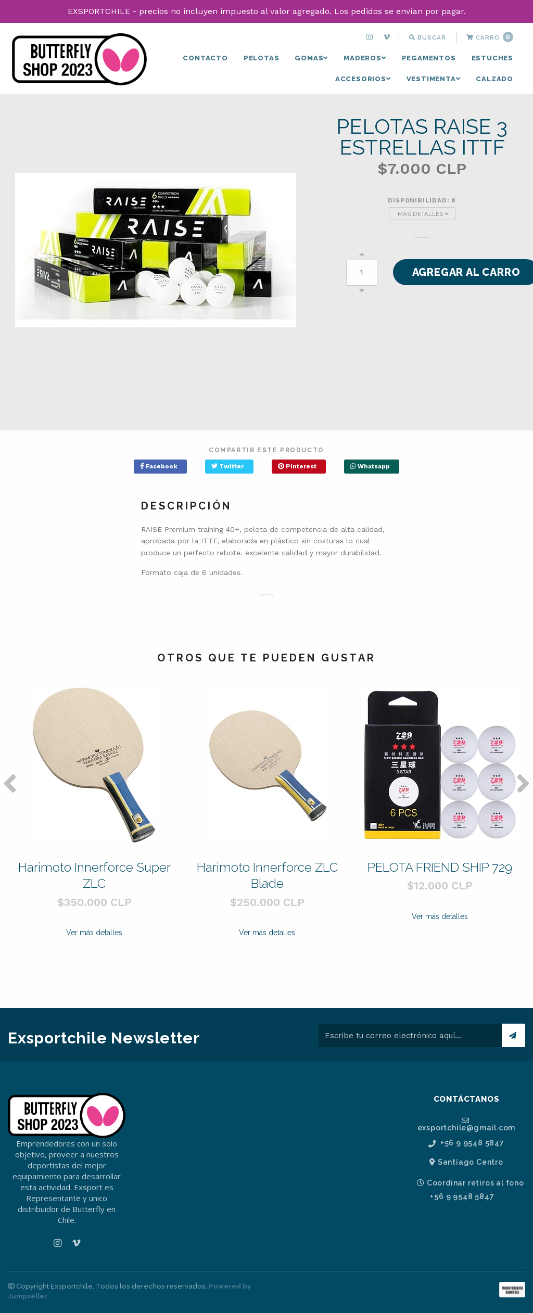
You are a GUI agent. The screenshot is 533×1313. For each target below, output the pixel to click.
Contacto (205, 58)
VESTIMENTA (434, 79)
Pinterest (297, 466)
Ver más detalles (94, 932)
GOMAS (311, 58)
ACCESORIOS (363, 79)
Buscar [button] (427, 37)
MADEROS (365, 58)
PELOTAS (262, 58)
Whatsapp (370, 466)
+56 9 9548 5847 (466, 1143)
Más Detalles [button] (423, 214)
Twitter (227, 466)
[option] (94, 835)
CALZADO (494, 79)
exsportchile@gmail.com (466, 1124)
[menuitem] (370, 37)
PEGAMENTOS (429, 58)
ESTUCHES (492, 58)
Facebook (158, 466)
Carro (489, 37)
